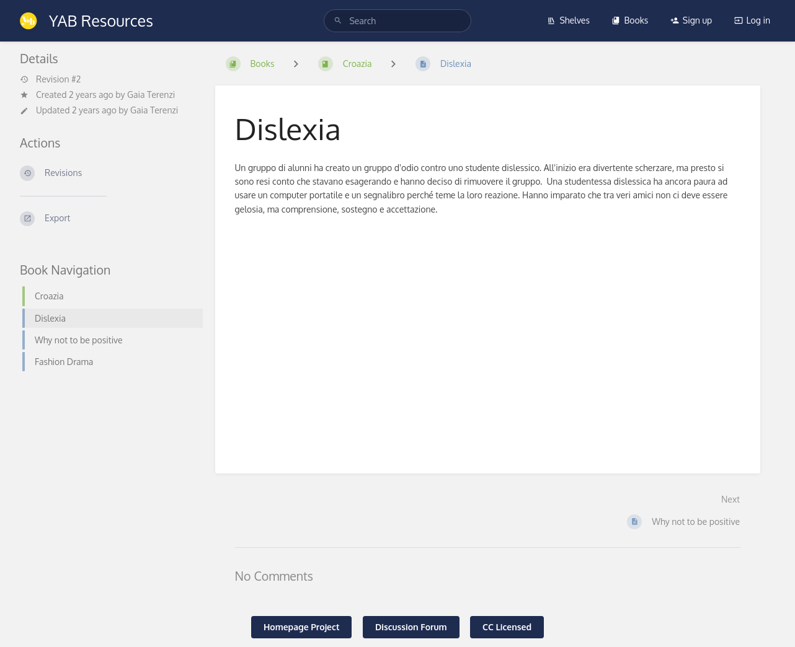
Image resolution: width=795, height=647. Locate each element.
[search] (397, 20)
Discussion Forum (411, 627)
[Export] (107, 219)
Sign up (691, 20)
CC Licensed (506, 627)
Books (629, 20)
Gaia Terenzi (151, 94)
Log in (752, 20)
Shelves (568, 20)
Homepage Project (302, 627)
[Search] (338, 20)
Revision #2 (50, 79)
